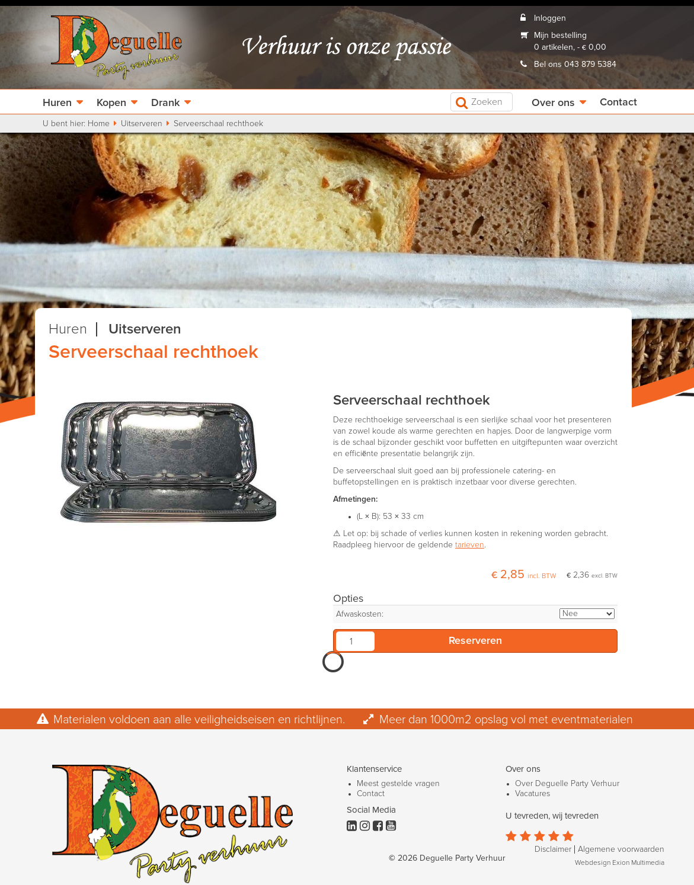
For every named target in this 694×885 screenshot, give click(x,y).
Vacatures (532, 794)
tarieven (469, 545)
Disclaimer (553, 849)
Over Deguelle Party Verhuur (567, 784)
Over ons (553, 103)
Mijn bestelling (560, 35)
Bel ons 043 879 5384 (575, 64)
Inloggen (550, 18)
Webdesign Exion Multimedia (619, 863)
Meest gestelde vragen (398, 784)
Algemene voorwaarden (621, 849)
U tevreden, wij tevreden (552, 816)
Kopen (111, 103)
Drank (165, 103)
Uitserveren (141, 124)
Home (99, 124)
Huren (57, 103)
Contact (618, 102)
